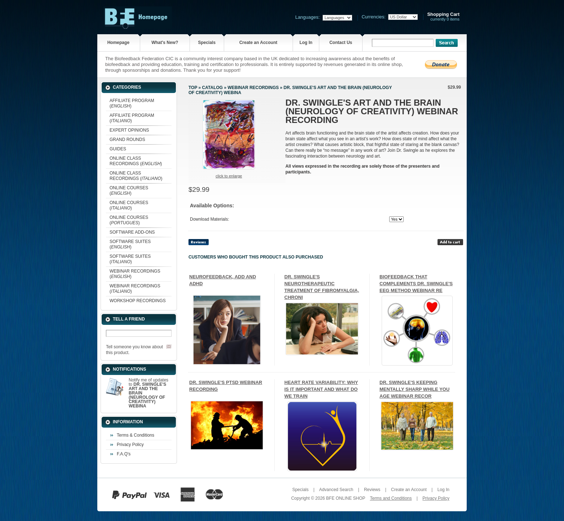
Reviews (372, 489)
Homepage (118, 42)
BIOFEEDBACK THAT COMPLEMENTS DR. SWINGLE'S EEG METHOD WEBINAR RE (416, 283)
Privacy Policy (130, 444)
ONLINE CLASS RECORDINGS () (136, 161)
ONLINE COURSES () (129, 190)
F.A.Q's (123, 453)
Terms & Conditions (135, 435)
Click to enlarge (229, 176)
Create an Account (258, 42)
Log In (305, 42)
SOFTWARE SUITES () (130, 244)
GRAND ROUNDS (127, 139)
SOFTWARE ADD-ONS (132, 232)
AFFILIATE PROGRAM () (132, 103)
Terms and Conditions (391, 498)
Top (192, 87)
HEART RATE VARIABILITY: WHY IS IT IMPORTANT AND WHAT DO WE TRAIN (321, 389)
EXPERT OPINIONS (129, 130)
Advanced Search (336, 489)
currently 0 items (443, 16)
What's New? (164, 42)
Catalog (212, 87)
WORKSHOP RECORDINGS (138, 300)
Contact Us (340, 42)
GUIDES (118, 148)
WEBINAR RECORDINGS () (135, 274)
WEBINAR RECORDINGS (253, 87)
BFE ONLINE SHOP (345, 498)
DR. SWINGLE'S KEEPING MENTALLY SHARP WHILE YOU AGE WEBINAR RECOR (414, 389)
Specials (207, 42)
